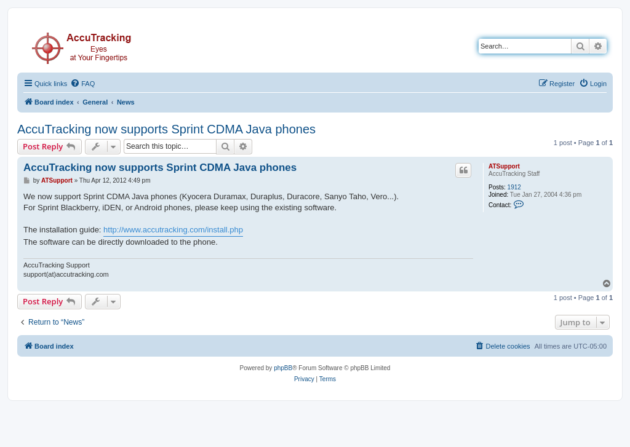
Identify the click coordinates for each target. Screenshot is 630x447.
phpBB (283, 368)
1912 (514, 187)
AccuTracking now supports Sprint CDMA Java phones (166, 129)
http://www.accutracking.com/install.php (173, 229)
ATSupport (504, 166)
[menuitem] (82, 83)
